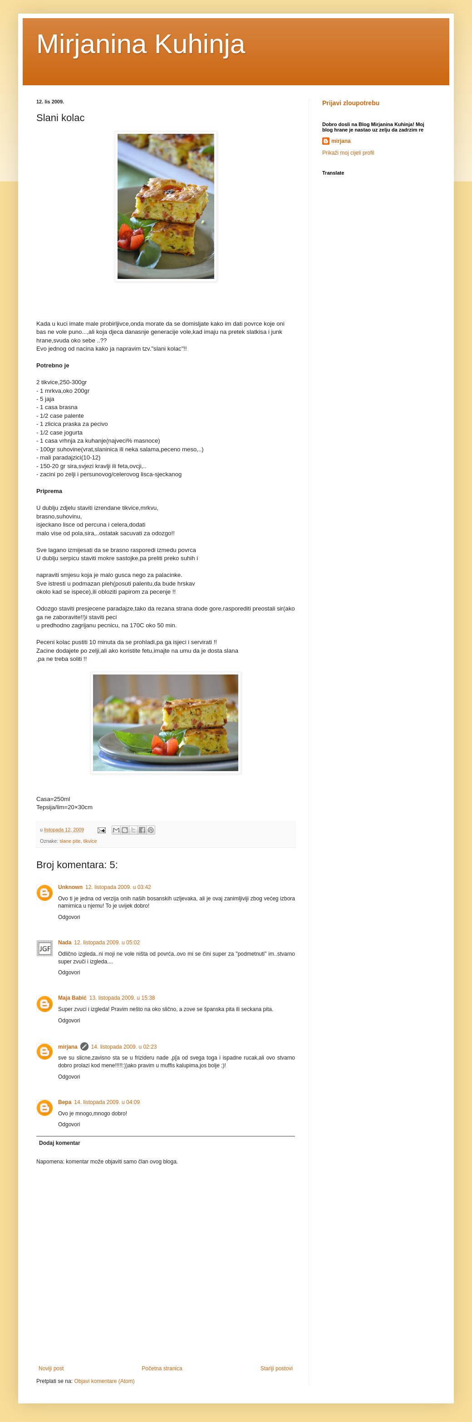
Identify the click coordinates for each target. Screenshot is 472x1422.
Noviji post (51, 1368)
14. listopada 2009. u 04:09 (107, 1102)
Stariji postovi (277, 1368)
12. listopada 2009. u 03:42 (118, 887)
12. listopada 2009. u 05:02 (107, 942)
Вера (64, 1102)
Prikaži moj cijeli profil (348, 153)
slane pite (69, 841)
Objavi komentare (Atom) (104, 1381)
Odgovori (69, 917)
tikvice (90, 841)
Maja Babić (72, 998)
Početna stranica (162, 1368)
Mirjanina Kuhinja (140, 44)
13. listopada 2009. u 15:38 (122, 998)
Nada (64, 942)
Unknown (70, 887)
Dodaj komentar (59, 1143)
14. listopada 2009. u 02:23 (124, 1047)
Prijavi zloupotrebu (350, 103)
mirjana (68, 1047)
